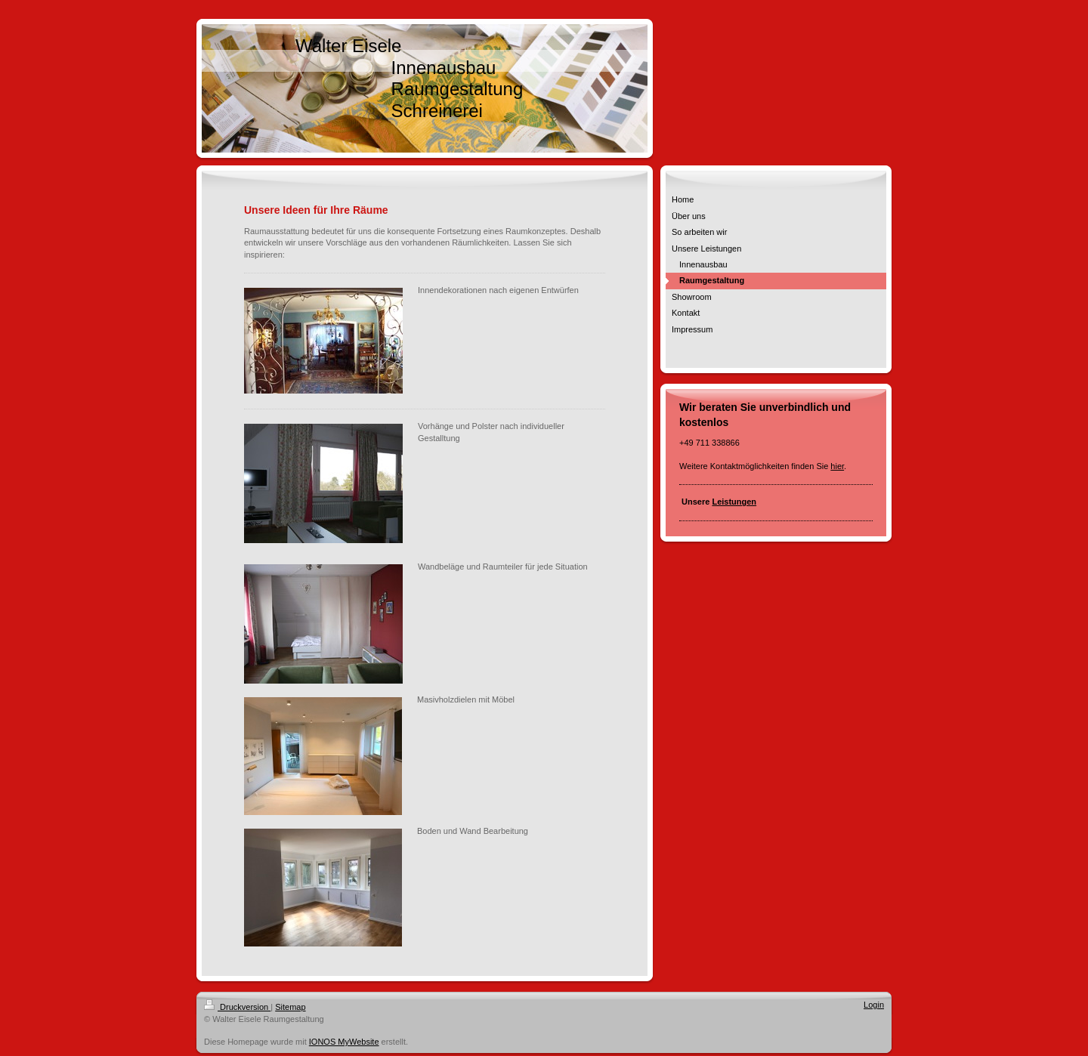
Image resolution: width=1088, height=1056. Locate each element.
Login (874, 1004)
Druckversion (237, 1006)
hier (837, 466)
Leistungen (734, 501)
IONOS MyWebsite (344, 1041)
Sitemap (290, 1006)
